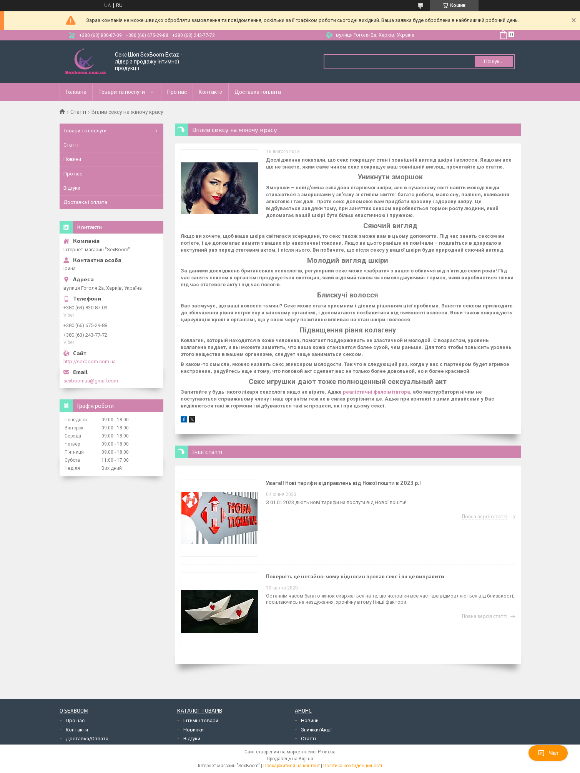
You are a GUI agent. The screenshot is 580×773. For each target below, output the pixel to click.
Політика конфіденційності (352, 765)
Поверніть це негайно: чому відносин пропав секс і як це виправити (355, 576)
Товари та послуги (121, 92)
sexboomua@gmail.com (90, 381)
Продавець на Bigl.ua (290, 758)
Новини (72, 159)
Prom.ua (327, 752)
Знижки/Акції (316, 730)
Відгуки (71, 188)
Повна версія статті (484, 516)
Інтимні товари (200, 720)
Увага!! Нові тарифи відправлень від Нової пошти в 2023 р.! (343, 482)
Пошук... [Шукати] (494, 61)
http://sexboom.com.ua (89, 361)
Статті (78, 112)
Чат (548, 753)
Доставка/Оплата (87, 738)
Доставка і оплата (257, 92)
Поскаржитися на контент (291, 765)
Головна (76, 92)
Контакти (211, 92)
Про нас (177, 92)
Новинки (193, 730)
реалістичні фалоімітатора (376, 392)
